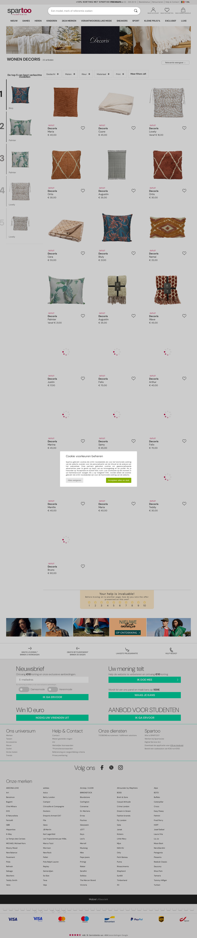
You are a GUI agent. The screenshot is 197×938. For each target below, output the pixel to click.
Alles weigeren (74, 480)
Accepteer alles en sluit (118, 480)
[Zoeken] (136, 11)
